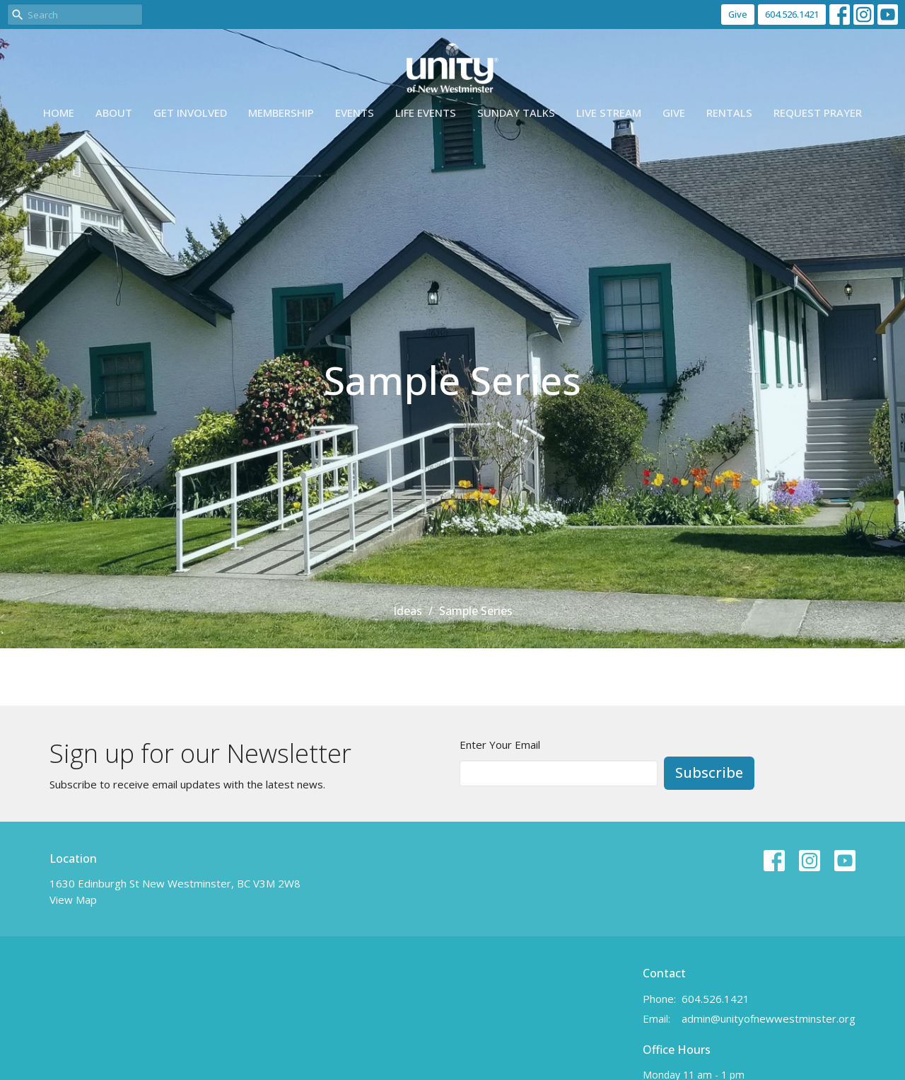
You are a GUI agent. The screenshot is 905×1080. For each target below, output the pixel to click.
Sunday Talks (516, 112)
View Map (73, 899)
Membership (281, 112)
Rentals (729, 112)
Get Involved (190, 112)
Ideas (407, 611)
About (113, 112)
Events (354, 112)
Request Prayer (817, 112)
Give (737, 14)
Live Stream (608, 112)
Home (58, 112)
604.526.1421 (792, 14)
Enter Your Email (500, 744)
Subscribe (709, 772)
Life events (425, 112)
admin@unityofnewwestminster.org (769, 1018)
